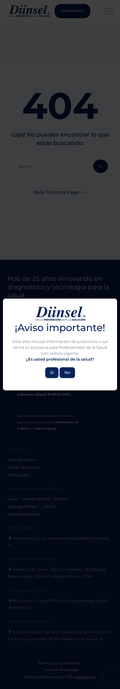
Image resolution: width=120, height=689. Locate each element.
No (67, 372)
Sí (52, 372)
